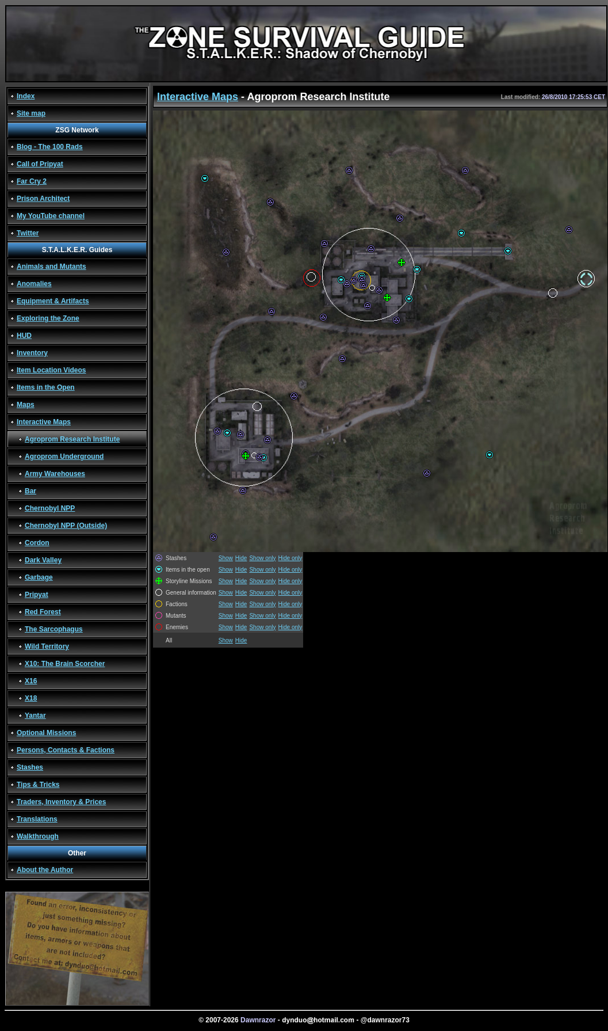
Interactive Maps (44, 422)
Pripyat (36, 595)
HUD (24, 336)
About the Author (45, 870)
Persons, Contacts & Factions (65, 750)
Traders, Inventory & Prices (61, 802)
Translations (37, 819)
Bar (30, 491)
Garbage (39, 577)
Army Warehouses (55, 474)
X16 (31, 681)
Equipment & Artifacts (53, 301)
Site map (31, 113)
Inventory (32, 353)
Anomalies (34, 284)
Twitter (28, 233)
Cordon (37, 543)
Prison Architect (43, 199)
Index (26, 96)
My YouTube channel (51, 216)
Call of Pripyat (40, 164)
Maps (26, 405)
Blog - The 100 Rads (50, 147)
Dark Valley (43, 560)
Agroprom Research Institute (72, 439)
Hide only (290, 558)
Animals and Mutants (51, 266)
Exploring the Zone (48, 318)
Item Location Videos (51, 370)
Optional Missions (46, 733)
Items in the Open (46, 387)
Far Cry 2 (32, 181)
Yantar (35, 716)
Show (226, 558)
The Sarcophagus (54, 629)
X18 (31, 698)
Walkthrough (38, 836)
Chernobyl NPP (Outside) (66, 526)
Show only (262, 558)
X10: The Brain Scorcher (65, 664)
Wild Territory (47, 646)
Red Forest (43, 612)
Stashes (30, 767)
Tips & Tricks (38, 785)
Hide (241, 558)
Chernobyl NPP (50, 508)
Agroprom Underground (64, 456)
